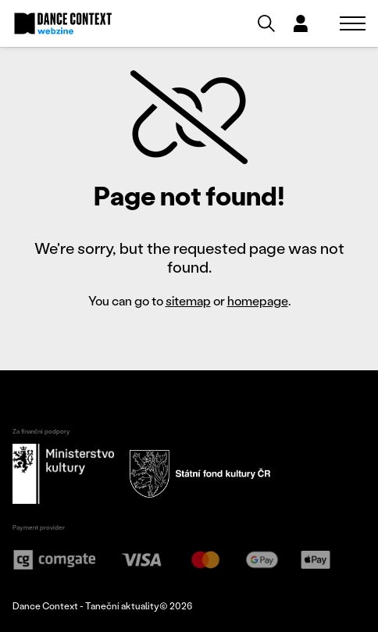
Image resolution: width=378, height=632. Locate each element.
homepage (257, 300)
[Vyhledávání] (266, 23)
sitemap (188, 300)
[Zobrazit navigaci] (353, 23)
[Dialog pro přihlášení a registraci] (301, 23)
